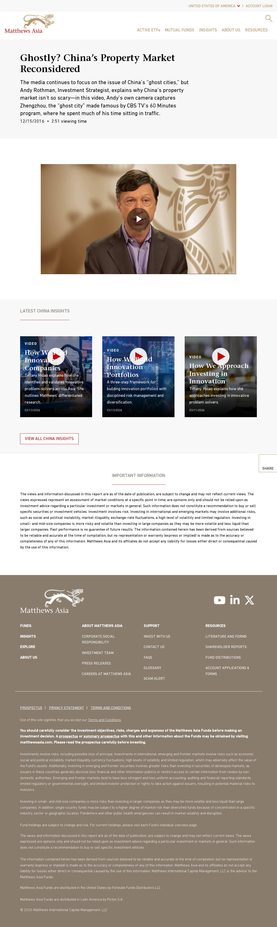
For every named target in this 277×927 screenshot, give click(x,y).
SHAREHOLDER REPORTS (226, 647)
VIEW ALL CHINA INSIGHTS (49, 439)
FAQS (148, 657)
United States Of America (211, 6)
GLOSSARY (152, 668)
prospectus (68, 736)
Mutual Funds (179, 30)
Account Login (259, 6)
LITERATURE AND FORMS (226, 636)
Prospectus (31, 708)
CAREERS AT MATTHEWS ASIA (106, 674)
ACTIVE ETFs (148, 30)
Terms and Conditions (111, 708)
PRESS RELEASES (96, 663)
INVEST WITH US (157, 636)
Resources (256, 30)
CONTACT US (154, 647)
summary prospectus (101, 736)
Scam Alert (154, 678)
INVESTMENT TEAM (98, 653)
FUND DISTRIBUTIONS (223, 657)
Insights (208, 30)
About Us (231, 30)
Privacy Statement (66, 708)
